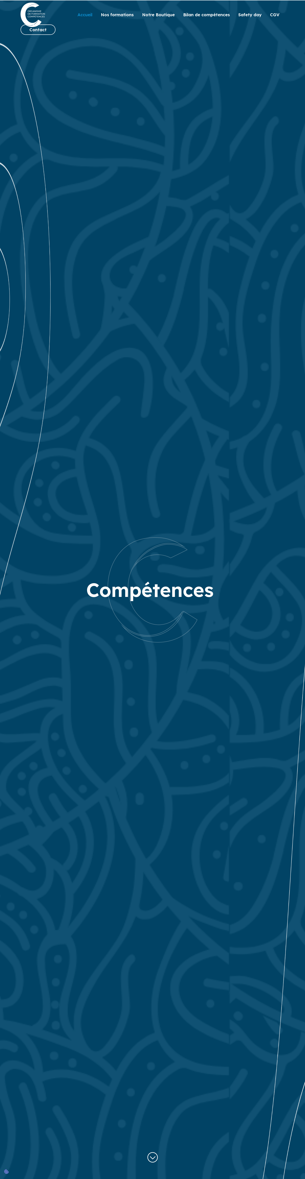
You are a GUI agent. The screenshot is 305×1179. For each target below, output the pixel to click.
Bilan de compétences (206, 14)
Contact (38, 29)
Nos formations (117, 14)
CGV (274, 14)
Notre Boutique (158, 14)
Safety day (250, 14)
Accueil (85, 14)
